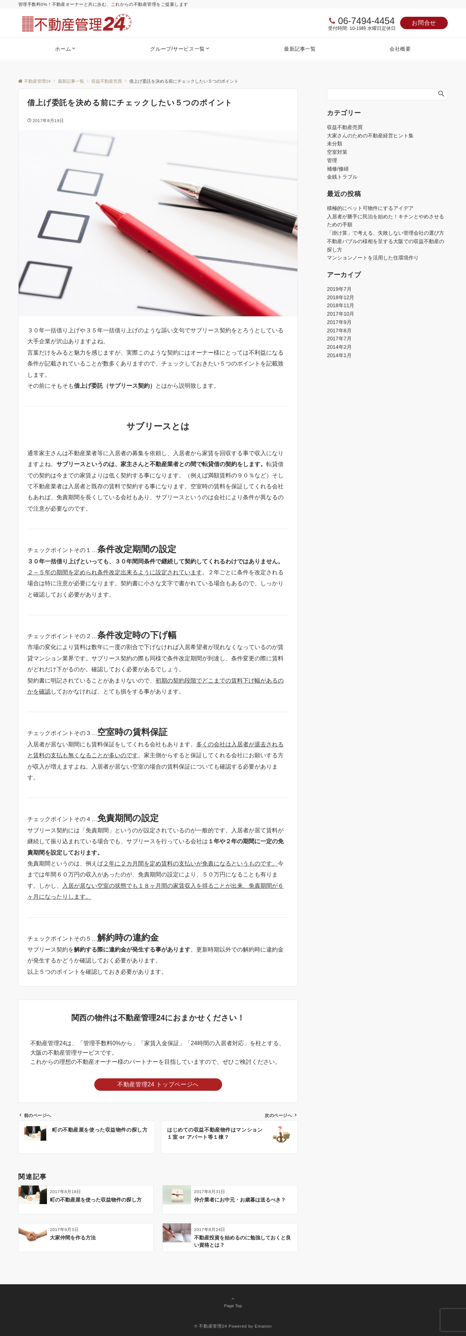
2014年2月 (339, 347)
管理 (332, 160)
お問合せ (424, 23)
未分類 (334, 144)
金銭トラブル (342, 177)
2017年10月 (340, 314)
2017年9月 (339, 322)
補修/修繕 (338, 169)
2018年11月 (340, 305)
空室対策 (337, 152)
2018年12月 (340, 297)
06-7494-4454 (366, 21)
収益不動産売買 (345, 127)
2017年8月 (339, 330)
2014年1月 (339, 355)
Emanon (263, 1326)
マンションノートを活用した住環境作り (373, 258)
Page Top (233, 1302)
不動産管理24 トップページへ (158, 1084)
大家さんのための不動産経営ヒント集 (370, 135)
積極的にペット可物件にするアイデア (370, 208)
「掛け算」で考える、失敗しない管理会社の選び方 (385, 233)
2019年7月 (339, 289)
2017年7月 (339, 338)
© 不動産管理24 (210, 1326)
